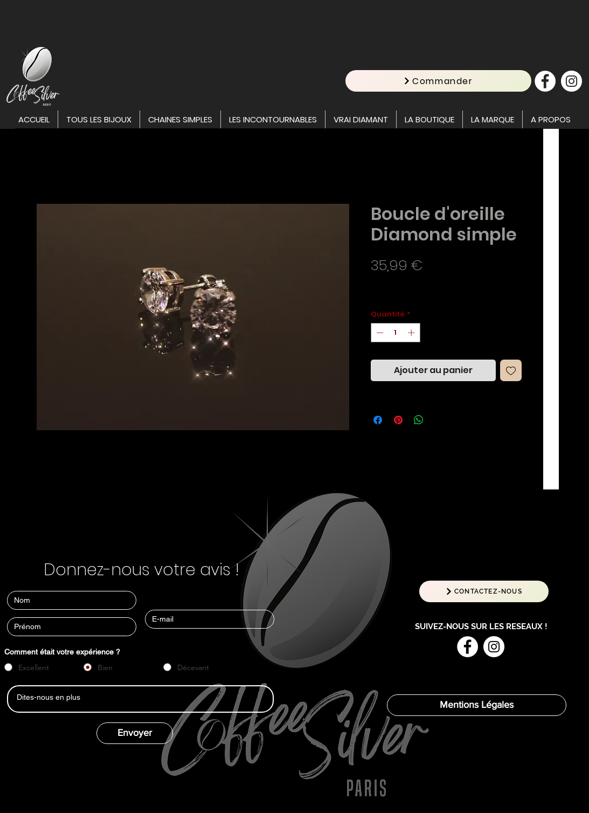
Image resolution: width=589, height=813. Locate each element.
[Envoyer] (134, 733)
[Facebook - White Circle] (545, 81)
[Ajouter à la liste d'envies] (511, 370)
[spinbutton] (395, 332)
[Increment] (412, 332)
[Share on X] (439, 420)
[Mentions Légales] (476, 705)
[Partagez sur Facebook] (377, 420)
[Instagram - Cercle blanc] (571, 81)
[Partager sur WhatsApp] (418, 420)
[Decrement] (378, 332)
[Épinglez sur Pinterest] (398, 420)
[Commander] (438, 81)
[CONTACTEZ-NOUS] (484, 591)
